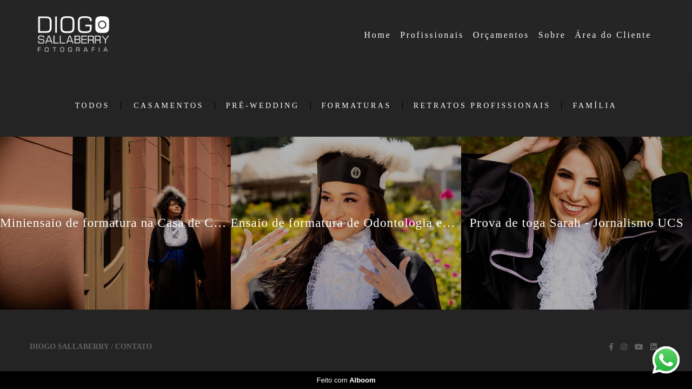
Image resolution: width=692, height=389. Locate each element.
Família (595, 106)
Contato (133, 347)
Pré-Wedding (263, 106)
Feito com (345, 380)
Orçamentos (501, 34)
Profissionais (432, 34)
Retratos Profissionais (482, 106)
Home (377, 34)
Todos (92, 106)
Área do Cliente (613, 34)
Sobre (552, 34)
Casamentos (169, 106)
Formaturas (356, 106)
